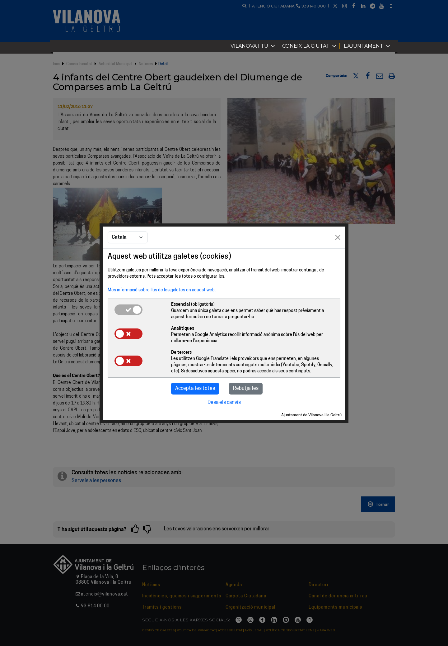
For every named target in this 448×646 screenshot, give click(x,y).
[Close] (338, 237)
